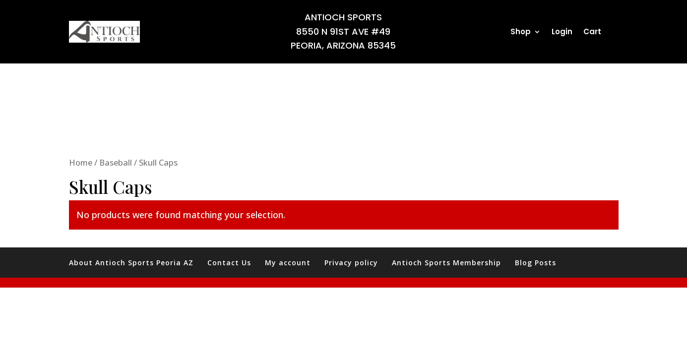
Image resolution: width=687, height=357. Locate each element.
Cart (592, 32)
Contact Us (229, 262)
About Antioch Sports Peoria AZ (131, 262)
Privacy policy (351, 262)
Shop (520, 32)
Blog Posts (535, 262)
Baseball (115, 162)
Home (80, 162)
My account (288, 262)
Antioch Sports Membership (446, 262)
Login (562, 32)
